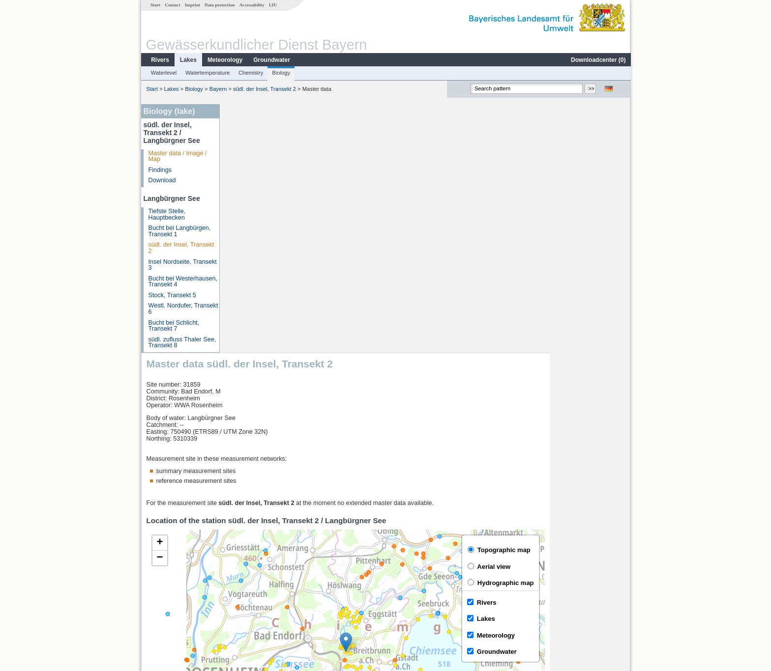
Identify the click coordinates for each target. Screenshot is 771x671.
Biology (280, 73)
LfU (272, 4)
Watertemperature (207, 73)
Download (162, 180)
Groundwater (271, 59)
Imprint (192, 4)
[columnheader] (287, 548)
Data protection (219, 4)
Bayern (217, 89)
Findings (160, 170)
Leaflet (600, 522)
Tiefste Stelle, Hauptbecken (166, 214)
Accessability (251, 4)
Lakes (187, 59)
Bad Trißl (246, 580)
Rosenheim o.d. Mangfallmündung (280, 559)
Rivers (159, 59)
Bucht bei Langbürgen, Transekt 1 (179, 231)
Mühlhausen (250, 591)
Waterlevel (163, 73)
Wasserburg (250, 569)
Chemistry (250, 73)
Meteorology (224, 59)
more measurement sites (273, 602)
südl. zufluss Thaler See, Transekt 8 (182, 342)
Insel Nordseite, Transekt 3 (182, 265)
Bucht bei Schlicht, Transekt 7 (173, 326)
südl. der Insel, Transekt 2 (264, 89)
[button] (426, 394)
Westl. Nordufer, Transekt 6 (183, 308)
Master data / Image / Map (177, 156)
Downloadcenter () (597, 59)
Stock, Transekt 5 (172, 295)
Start (155, 4)
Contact (171, 4)
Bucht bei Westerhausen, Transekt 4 (182, 281)
